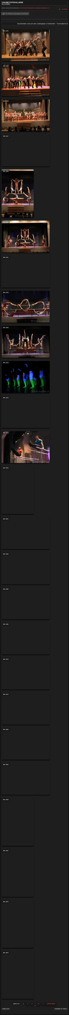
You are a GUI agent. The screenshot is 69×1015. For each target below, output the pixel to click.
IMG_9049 (18, 822)
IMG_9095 (26, 568)
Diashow (64, 9)
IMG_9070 (26, 709)
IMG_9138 (26, 115)
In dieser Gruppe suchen (17, 14)
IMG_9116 (26, 447)
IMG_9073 (26, 674)
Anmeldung (6, 1009)
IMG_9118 (26, 412)
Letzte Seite (51, 1003)
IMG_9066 (26, 744)
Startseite (23, 8)
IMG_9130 (26, 307)
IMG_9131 (26, 272)
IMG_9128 (26, 342)
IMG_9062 (26, 779)
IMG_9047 (18, 873)
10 (38, 1003)
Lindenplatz (45, 8)
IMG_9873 (18, 975)
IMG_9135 (26, 237)
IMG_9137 (26, 150)
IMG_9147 (26, 80)
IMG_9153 (26, 45)
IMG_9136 (18, 193)
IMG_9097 (26, 533)
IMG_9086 (26, 603)
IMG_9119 (26, 377)
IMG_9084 (26, 638)
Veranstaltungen (34, 8)
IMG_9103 (18, 490)
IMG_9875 (18, 924)
